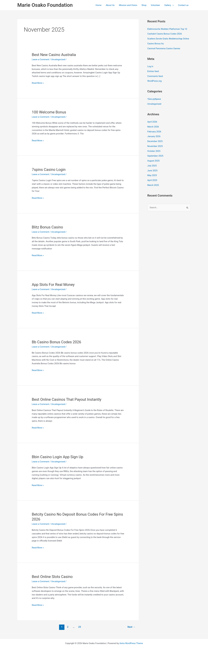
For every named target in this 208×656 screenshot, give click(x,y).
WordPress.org (154, 81)
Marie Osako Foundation (45, 5)
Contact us (183, 5)
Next (131, 627)
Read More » (38, 82)
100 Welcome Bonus (49, 112)
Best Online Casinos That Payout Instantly (66, 399)
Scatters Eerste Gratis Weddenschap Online (168, 38)
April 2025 (152, 180)
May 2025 (152, 175)
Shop (144, 5)
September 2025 (155, 156)
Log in (150, 66)
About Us (110, 5)
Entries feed (153, 71)
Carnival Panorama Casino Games (163, 48)
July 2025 (152, 165)
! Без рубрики (154, 99)
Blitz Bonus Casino (47, 227)
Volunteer (155, 5)
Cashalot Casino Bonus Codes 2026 (164, 33)
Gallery (169, 5)
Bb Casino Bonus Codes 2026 (56, 342)
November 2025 (155, 146)
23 (79, 627)
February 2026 (154, 131)
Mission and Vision (128, 5)
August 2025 (153, 160)
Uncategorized (58, 59)
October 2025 (153, 151)
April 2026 (152, 121)
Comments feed (155, 76)
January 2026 (153, 136)
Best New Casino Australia (54, 55)
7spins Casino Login (49, 169)
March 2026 (153, 126)
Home (98, 5)
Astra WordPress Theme (131, 643)
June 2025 (152, 170)
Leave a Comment (40, 59)
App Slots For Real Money (53, 284)
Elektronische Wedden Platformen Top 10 (167, 29)
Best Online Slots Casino (52, 576)
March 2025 (153, 185)
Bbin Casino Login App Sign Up (57, 457)
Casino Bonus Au (155, 43)
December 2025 (155, 141)
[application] (172, 5)
